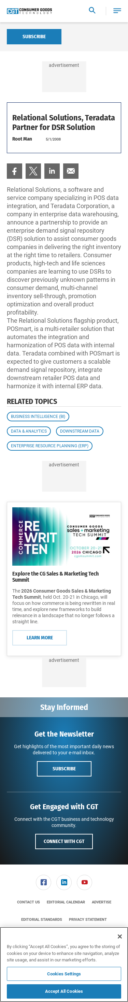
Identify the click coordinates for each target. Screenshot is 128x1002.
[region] (64, 964)
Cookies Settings (64, 973)
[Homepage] (29, 11)
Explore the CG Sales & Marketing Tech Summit (55, 576)
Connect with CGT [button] (64, 841)
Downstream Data (79, 431)
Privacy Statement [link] (88, 919)
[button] (117, 11)
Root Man (22, 139)
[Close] (119, 936)
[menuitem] (14, 171)
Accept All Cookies (64, 991)
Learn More (40, 638)
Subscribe (34, 36)
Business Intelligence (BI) (38, 416)
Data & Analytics (29, 431)
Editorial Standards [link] (41, 919)
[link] (14, 171)
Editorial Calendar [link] (66, 902)
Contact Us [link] (28, 902)
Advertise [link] (101, 902)
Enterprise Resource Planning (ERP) (49, 446)
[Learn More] (64, 536)
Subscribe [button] (64, 769)
